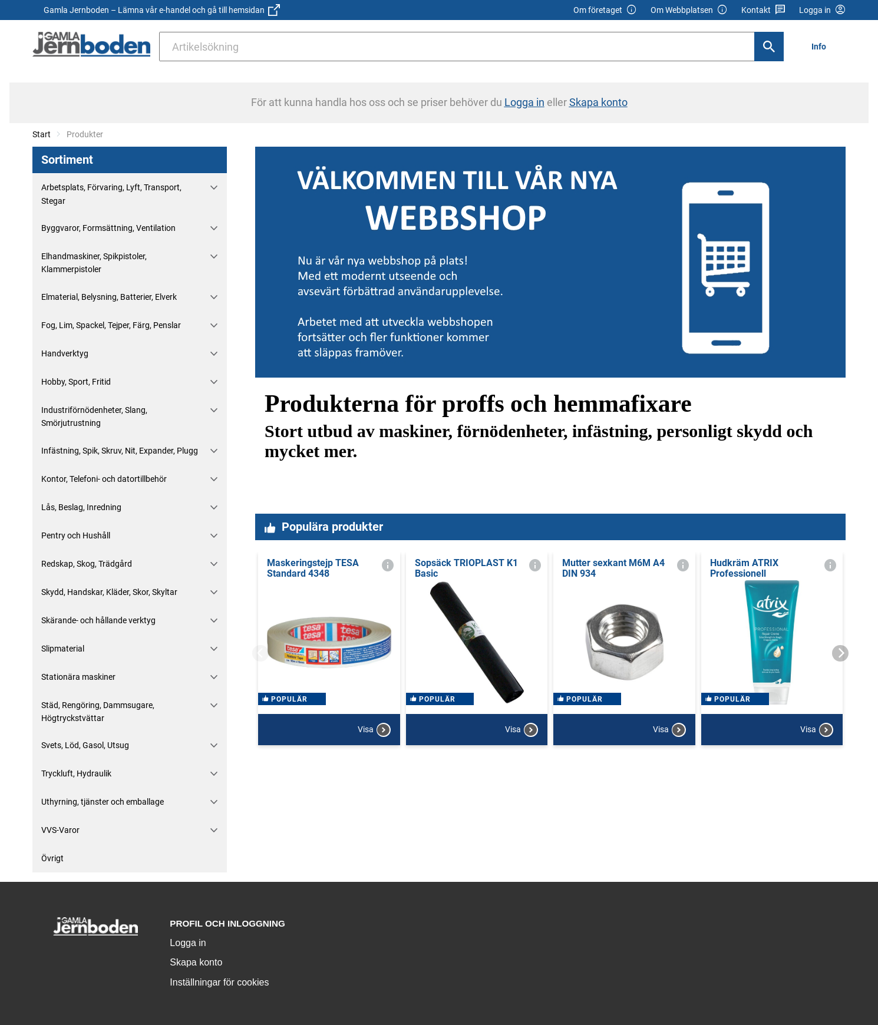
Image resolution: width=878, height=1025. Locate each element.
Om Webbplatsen (689, 10)
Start (41, 134)
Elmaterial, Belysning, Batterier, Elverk (109, 297)
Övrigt (52, 858)
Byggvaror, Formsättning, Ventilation (108, 228)
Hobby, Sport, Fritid (76, 381)
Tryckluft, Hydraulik (76, 773)
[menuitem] (822, 46)
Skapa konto (196, 962)
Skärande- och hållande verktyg (98, 620)
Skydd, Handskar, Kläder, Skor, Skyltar (109, 592)
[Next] (840, 653)
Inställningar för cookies (219, 982)
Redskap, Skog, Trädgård (86, 563)
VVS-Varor (60, 830)
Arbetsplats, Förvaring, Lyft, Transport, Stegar (111, 194)
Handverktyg (64, 353)
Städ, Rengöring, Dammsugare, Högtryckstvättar (97, 711)
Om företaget (605, 10)
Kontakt (763, 10)
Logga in (188, 943)
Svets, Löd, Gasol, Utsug (85, 745)
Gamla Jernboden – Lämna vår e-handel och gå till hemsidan (162, 10)
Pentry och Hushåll (75, 535)
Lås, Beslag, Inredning (81, 507)
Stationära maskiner (78, 677)
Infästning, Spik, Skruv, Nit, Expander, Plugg (119, 450)
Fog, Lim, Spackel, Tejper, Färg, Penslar (111, 325)
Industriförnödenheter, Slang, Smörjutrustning (94, 416)
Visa (374, 739)
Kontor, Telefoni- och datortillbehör (104, 479)
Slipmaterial (62, 648)
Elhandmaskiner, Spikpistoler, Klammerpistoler (94, 263)
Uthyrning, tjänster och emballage (102, 801)
